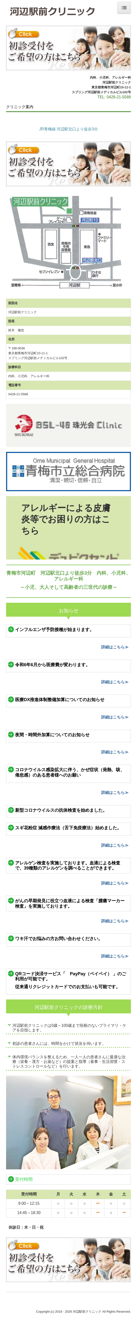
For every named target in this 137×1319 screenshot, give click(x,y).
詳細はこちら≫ (114, 647)
